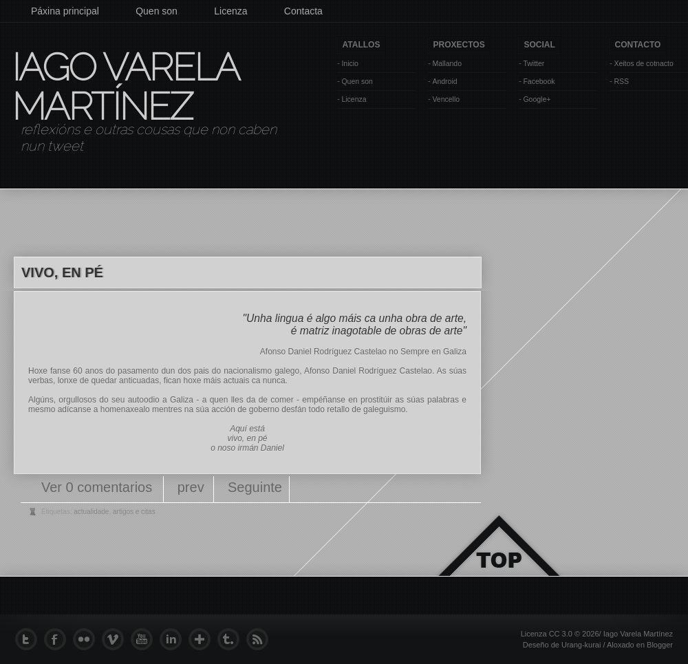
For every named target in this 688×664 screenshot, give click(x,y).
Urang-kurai (581, 645)
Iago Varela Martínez (124, 87)
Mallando (447, 63)
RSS (621, 81)
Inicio (349, 63)
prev (191, 487)
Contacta (303, 11)
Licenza (230, 11)
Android (444, 81)
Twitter (533, 63)
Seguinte (255, 487)
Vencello (446, 99)
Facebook (539, 81)
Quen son (157, 11)
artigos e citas (134, 511)
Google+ (536, 99)
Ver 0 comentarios (98, 487)
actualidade (91, 511)
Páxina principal (65, 11)
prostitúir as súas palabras (410, 400)
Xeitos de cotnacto (643, 63)
